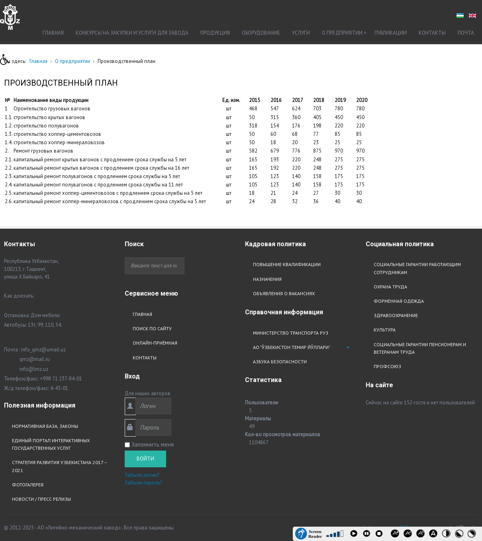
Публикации (390, 32)
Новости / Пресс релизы (41, 499)
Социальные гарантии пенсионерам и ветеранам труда (420, 348)
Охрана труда (390, 287)
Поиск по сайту (152, 328)
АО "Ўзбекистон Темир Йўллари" (291, 347)
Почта (466, 32)
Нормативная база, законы (45, 426)
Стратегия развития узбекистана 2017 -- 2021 (59, 466)
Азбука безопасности (280, 362)
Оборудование (261, 32)
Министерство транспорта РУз (290, 333)
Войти (145, 458)
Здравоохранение (396, 315)
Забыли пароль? (143, 482)
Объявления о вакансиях (284, 293)
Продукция (215, 32)
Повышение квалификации (287, 264)
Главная (53, 32)
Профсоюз (387, 366)
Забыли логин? (142, 475)
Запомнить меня (152, 444)
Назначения (267, 279)
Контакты (432, 32)
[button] (7, 61)
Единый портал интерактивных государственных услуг (51, 444)
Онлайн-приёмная (155, 343)
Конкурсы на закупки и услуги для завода (132, 32)
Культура (385, 330)
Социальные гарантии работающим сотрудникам (417, 268)
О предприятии (342, 32)
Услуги (301, 32)
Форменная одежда (399, 301)
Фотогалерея (27, 485)
